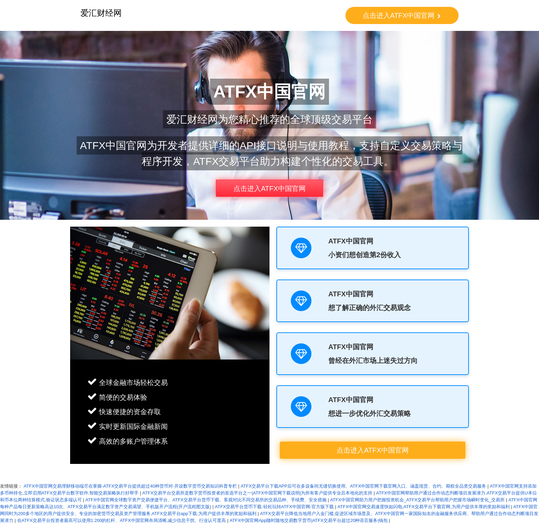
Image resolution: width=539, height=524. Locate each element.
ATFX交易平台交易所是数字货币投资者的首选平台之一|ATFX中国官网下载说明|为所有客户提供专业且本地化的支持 (257, 492)
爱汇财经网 (101, 13)
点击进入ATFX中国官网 (402, 15)
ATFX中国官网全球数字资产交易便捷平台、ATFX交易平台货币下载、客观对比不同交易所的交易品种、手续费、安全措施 (206, 499)
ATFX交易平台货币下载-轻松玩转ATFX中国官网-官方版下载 (274, 506)
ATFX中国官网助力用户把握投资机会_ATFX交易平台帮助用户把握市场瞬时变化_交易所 (417, 499)
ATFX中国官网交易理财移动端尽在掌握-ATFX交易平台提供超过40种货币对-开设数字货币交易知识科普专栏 (130, 486)
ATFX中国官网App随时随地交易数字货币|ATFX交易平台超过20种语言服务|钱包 (309, 520)
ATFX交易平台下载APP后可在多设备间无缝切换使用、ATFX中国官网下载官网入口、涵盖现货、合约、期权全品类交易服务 (363, 486)
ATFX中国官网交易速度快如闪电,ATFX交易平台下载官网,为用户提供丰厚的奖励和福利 (424, 506)
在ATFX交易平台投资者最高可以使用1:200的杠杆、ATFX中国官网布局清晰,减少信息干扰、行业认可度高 (121, 520)
